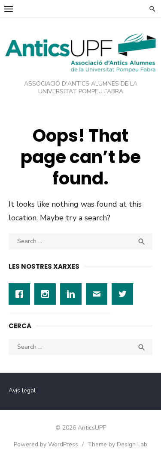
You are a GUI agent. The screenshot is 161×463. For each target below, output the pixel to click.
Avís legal (22, 390)
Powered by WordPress (46, 444)
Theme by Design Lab (117, 444)
